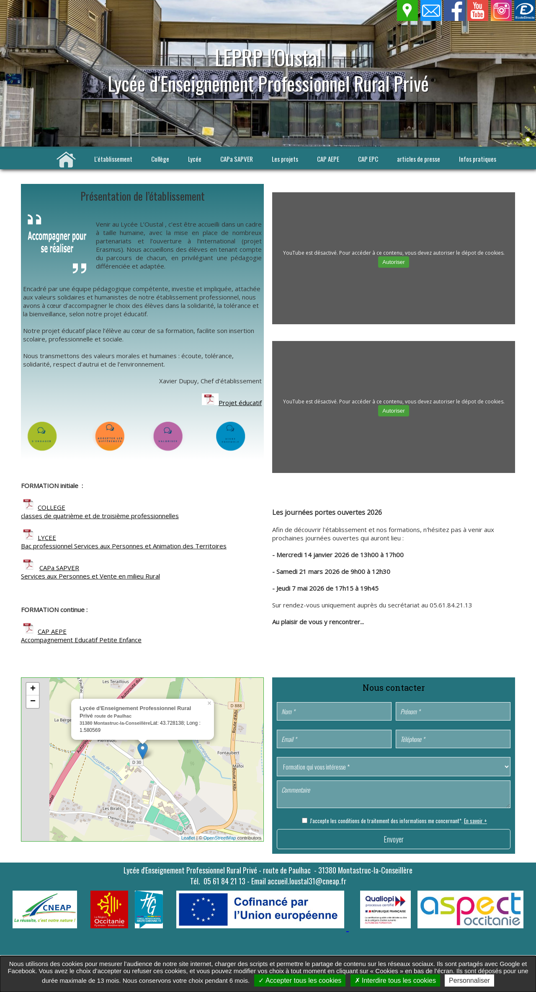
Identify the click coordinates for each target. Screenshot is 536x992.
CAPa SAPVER (236, 158)
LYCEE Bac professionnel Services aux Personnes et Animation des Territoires (124, 541)
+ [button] (33, 689)
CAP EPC (368, 158)
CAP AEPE (328, 158)
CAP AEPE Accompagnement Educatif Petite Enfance (81, 635)
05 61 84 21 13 (224, 881)
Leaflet (188, 837)
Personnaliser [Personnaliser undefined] (469, 980)
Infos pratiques (477, 158)
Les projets (285, 158)
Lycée (194, 158)
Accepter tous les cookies (299, 980)
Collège (160, 158)
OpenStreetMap (220, 837)
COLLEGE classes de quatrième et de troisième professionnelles (100, 511)
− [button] (33, 701)
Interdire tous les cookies (395, 980)
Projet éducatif (240, 402)
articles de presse (418, 158)
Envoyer (394, 839)
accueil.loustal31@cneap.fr (307, 881)
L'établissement (113, 158)
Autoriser (393, 262)
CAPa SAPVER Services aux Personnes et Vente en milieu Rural (90, 571)
